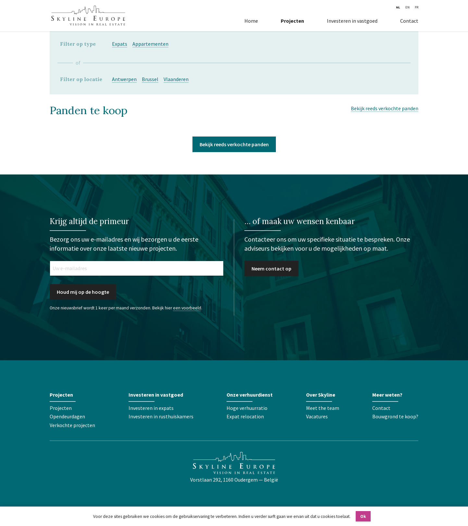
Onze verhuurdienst (250, 394)
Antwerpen (124, 79)
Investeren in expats (151, 408)
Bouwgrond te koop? (395, 416)
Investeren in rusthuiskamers (161, 416)
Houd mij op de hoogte (83, 292)
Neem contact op (271, 268)
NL (398, 7)
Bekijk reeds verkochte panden (384, 108)
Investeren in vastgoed (352, 21)
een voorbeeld (187, 308)
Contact (409, 21)
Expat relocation (245, 416)
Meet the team (322, 408)
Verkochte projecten (72, 425)
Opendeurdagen (67, 416)
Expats (119, 44)
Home (251, 21)
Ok (363, 516)
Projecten (292, 21)
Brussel (150, 79)
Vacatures (317, 416)
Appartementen (150, 44)
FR (416, 7)
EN (407, 7)
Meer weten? (387, 394)
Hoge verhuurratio (247, 408)
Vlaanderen (176, 79)
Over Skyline (320, 394)
